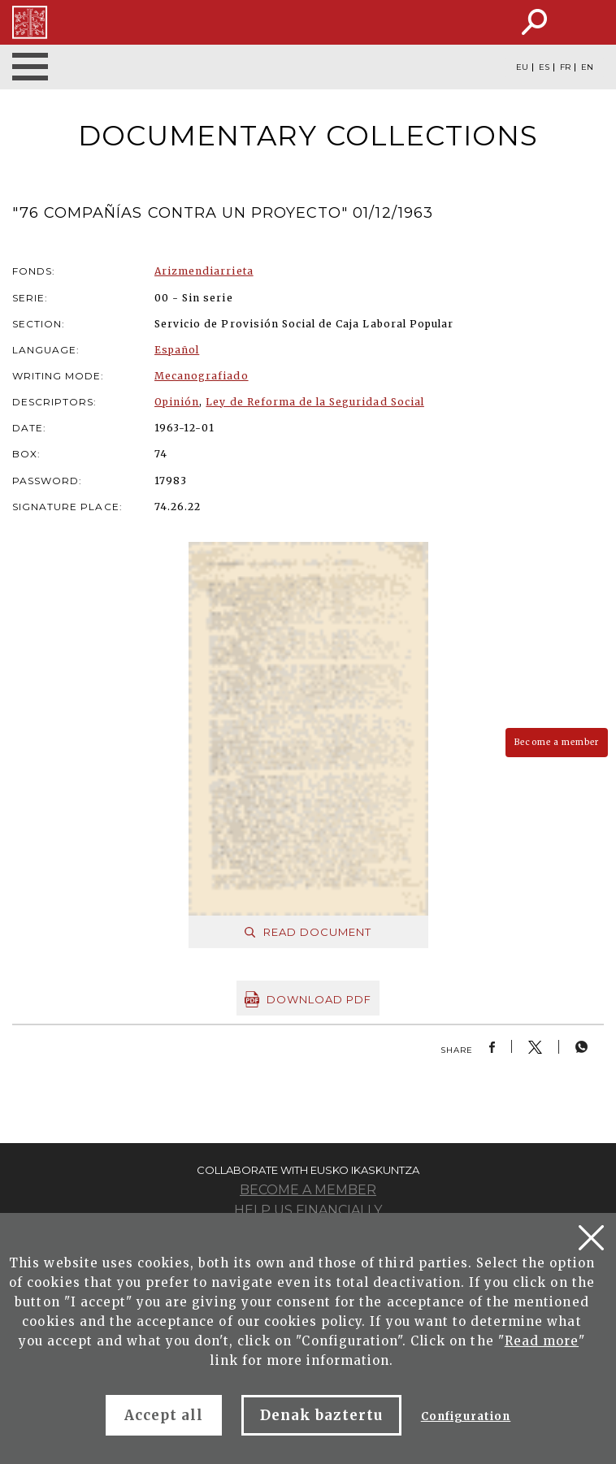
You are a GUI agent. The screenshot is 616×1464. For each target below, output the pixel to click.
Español (176, 350)
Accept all (163, 1415)
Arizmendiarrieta (204, 271)
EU (522, 67)
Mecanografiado (201, 376)
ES (544, 67)
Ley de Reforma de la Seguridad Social (314, 402)
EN (587, 67)
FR (565, 67)
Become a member (556, 742)
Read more (542, 1341)
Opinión (176, 402)
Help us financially (308, 1210)
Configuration (466, 1416)
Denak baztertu (321, 1415)
